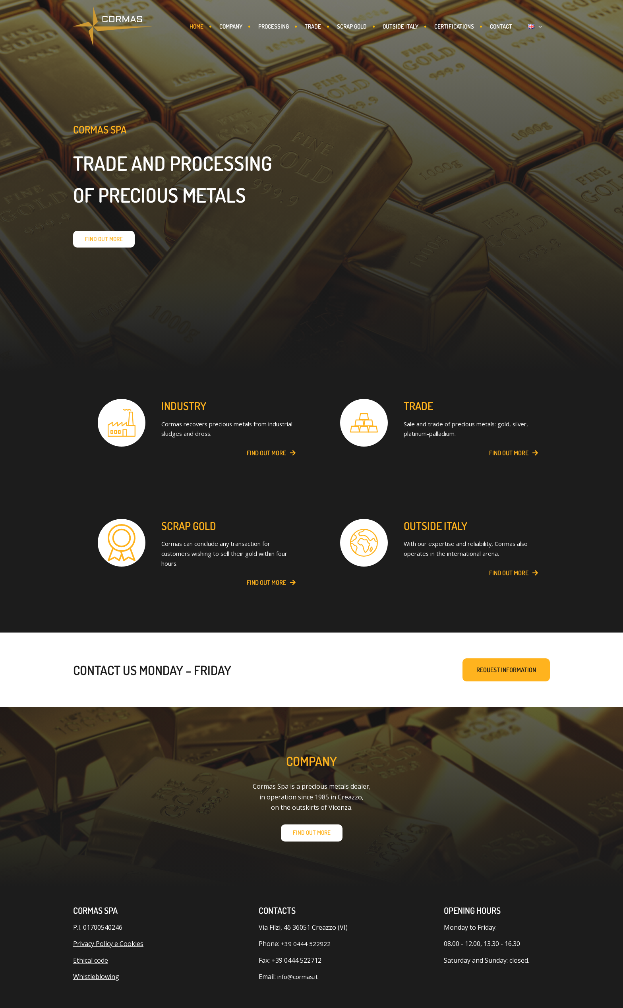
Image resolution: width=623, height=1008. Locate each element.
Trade (321, 26)
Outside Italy (412, 26)
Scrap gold (362, 26)
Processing (280, 26)
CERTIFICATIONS (468, 26)
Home (200, 26)
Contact (516, 26)
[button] (546, 26)
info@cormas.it (299, 985)
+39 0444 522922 (306, 952)
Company (236, 26)
